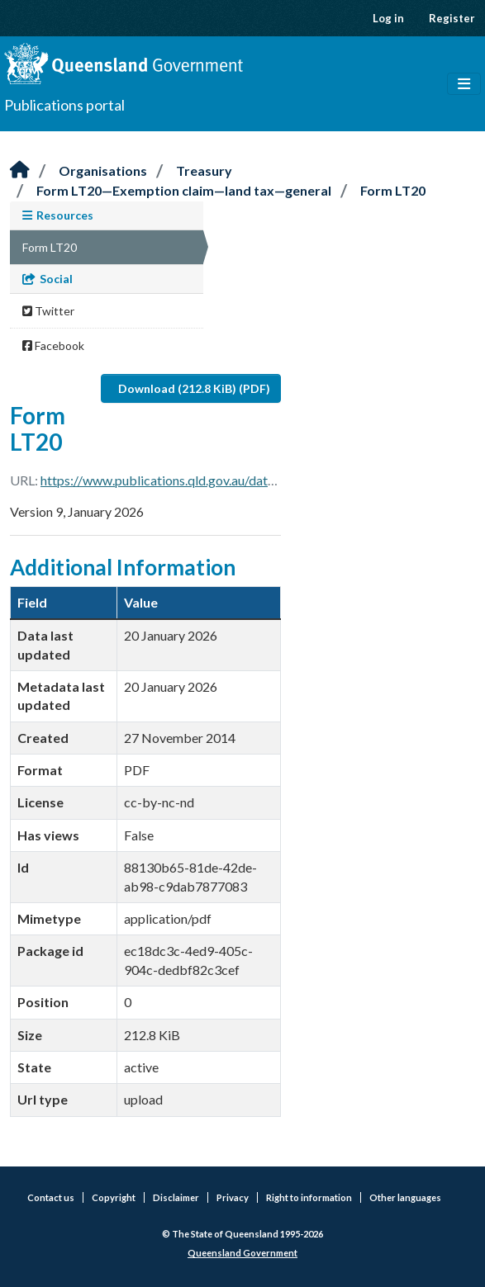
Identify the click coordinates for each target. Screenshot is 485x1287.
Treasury (204, 170)
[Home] (20, 170)
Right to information (309, 1197)
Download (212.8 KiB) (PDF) (194, 388)
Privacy (232, 1197)
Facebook (53, 345)
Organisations (103, 170)
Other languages (405, 1197)
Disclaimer (176, 1197)
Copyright (114, 1197)
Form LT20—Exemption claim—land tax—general (183, 190)
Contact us (50, 1197)
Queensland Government (242, 1252)
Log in (388, 18)
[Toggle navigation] (464, 84)
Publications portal (64, 105)
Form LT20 (393, 190)
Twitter (48, 311)
